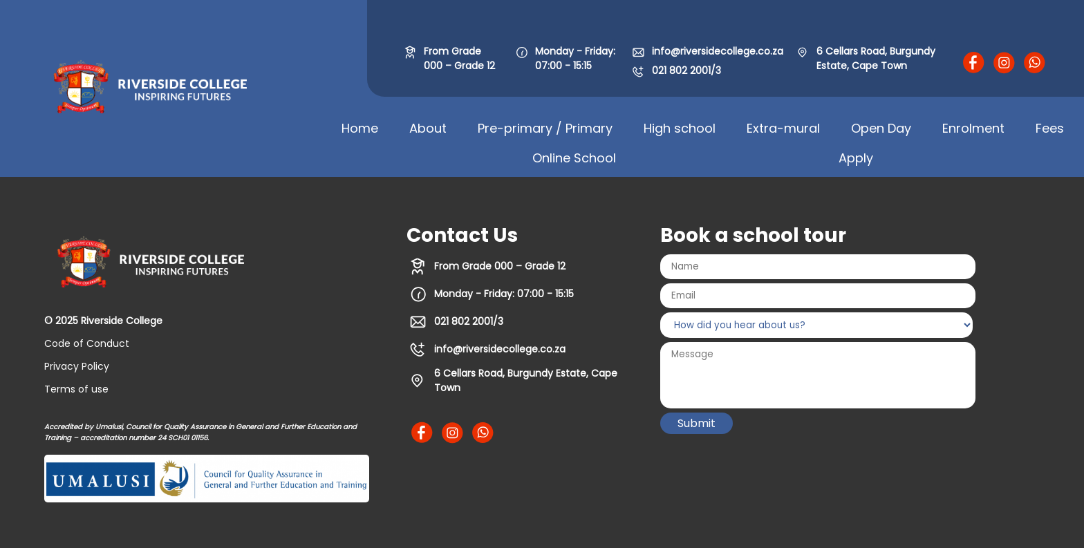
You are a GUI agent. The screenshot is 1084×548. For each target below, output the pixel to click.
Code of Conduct (86, 343)
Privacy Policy (76, 366)
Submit (697, 423)
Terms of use (76, 389)
